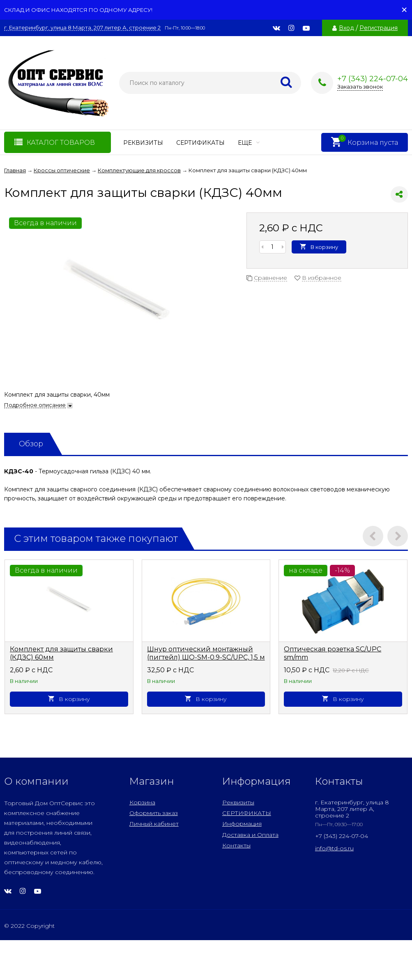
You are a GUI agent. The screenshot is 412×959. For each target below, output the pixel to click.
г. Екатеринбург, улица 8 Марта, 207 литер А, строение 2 (82, 28)
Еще (249, 142)
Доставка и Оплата (250, 834)
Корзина (142, 802)
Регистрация (378, 28)
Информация (242, 823)
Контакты (236, 845)
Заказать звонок (360, 86)
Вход (346, 28)
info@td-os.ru (334, 848)
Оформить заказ (153, 813)
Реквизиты (143, 142)
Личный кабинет (154, 823)
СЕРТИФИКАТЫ (200, 142)
